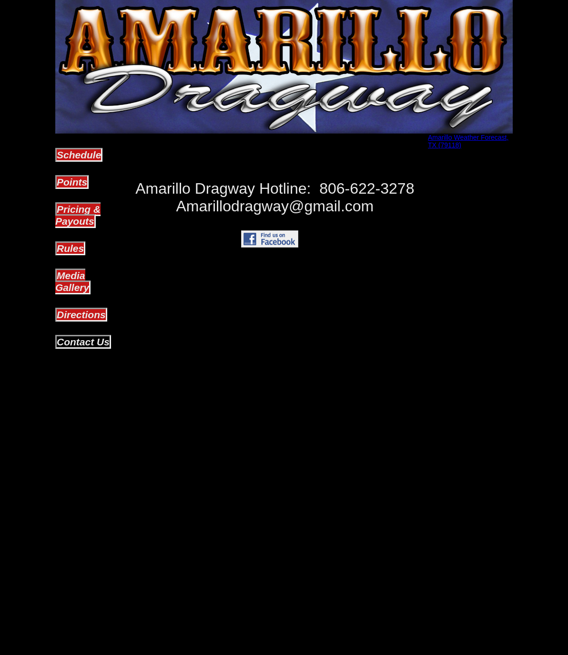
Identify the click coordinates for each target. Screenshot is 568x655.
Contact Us (83, 341)
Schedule (79, 154)
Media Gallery (72, 281)
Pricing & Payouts (78, 215)
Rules (70, 248)
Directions (81, 314)
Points (72, 182)
